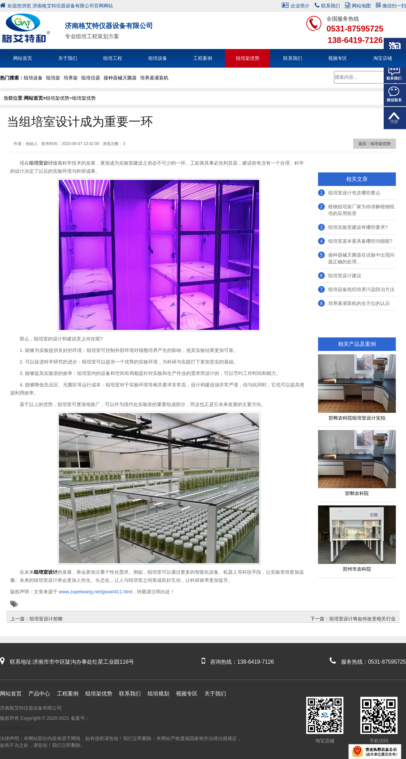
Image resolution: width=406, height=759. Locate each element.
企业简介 (296, 5)
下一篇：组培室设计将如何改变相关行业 (353, 618)
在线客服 (395, 72)
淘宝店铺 (382, 58)
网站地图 (358, 5)
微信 (395, 95)
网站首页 (22, 58)
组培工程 (112, 58)
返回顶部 (395, 118)
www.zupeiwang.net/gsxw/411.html (95, 591)
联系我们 (327, 5)
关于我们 (67, 58)
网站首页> (35, 98)
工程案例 (202, 58)
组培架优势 (248, 58)
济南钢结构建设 (16, 728)
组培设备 (157, 58)
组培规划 (158, 693)
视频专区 (337, 58)
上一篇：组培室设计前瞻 (36, 618)
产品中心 (39, 693)
